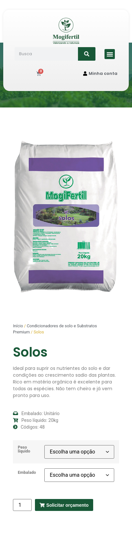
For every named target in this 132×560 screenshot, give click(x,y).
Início (18, 325)
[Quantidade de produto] (22, 505)
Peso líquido (24, 449)
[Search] (87, 54)
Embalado (27, 473)
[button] (109, 54)
